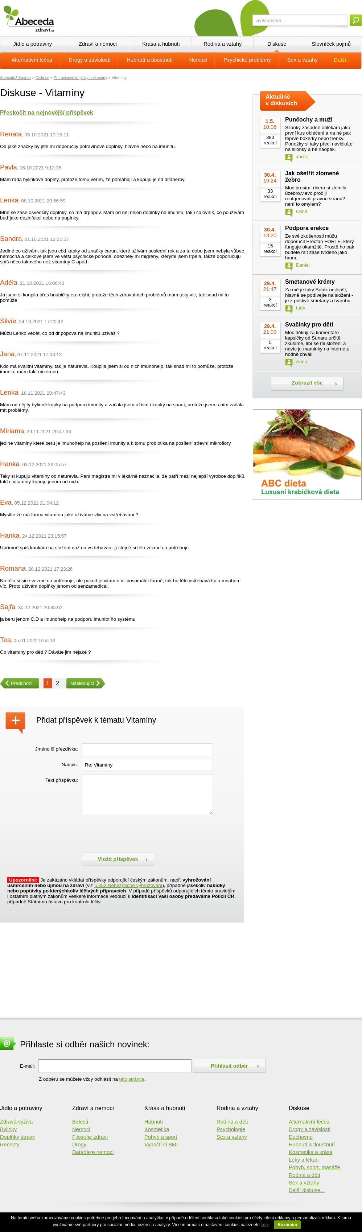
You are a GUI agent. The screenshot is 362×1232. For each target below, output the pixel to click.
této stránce (132, 1079)
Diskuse (276, 44)
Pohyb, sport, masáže (314, 1167)
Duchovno (301, 1137)
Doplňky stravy (17, 1137)
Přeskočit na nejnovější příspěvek (46, 113)
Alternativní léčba (32, 60)
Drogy (79, 1144)
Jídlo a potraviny (32, 44)
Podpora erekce (307, 228)
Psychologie (231, 1129)
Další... (342, 60)
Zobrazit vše (307, 383)
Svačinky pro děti (309, 324)
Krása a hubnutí (161, 44)
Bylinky (8, 1129)
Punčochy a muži (309, 119)
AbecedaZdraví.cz (15, 77)
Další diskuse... (307, 1190)
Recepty (10, 1144)
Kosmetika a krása (311, 1152)
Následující (80, 683)
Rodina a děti (232, 1122)
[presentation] (137, 833)
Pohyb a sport (160, 1137)
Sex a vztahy (302, 60)
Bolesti (80, 1122)
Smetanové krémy (310, 282)
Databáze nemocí (93, 1152)
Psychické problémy (247, 60)
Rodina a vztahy (222, 44)
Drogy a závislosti (89, 60)
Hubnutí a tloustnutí (150, 60)
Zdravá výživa (16, 1122)
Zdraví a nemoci (98, 44)
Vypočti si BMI (161, 1144)
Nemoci (198, 60)
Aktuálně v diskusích (281, 100)
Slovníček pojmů (331, 44)
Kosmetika (156, 1129)
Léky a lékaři (303, 1160)
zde (264, 1224)
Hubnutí (153, 1122)
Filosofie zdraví (90, 1137)
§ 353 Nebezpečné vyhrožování (128, 885)
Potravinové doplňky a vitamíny (80, 77)
